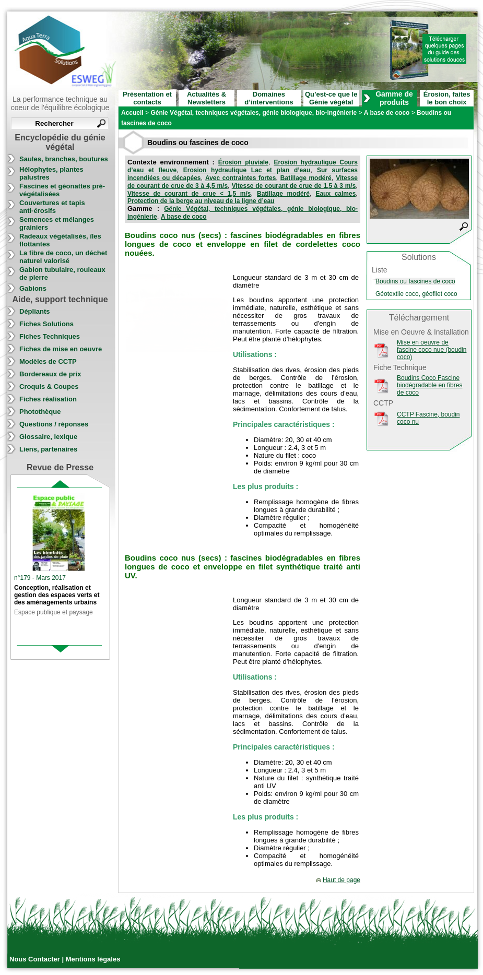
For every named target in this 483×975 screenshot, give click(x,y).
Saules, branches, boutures (63, 159)
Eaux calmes (335, 193)
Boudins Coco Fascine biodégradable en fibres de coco (429, 385)
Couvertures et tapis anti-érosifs (52, 207)
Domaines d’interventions (268, 98)
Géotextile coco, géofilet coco (416, 294)
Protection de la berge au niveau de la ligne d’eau (200, 201)
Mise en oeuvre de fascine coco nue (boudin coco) (431, 350)
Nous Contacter (35, 959)
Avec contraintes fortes (240, 178)
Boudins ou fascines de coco (415, 281)
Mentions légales (93, 959)
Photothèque (40, 411)
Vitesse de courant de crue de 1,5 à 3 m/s (294, 185)
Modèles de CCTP (48, 361)
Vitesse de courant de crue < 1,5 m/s (189, 193)
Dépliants (34, 311)
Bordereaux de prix (50, 374)
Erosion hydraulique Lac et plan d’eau (247, 170)
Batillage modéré (306, 178)
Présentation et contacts (147, 98)
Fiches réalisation (48, 399)
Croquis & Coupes (48, 386)
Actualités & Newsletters (206, 98)
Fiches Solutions (46, 324)
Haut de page (341, 880)
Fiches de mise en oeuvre (60, 349)
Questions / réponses (53, 424)
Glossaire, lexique (48, 437)
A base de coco (184, 216)
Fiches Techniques (49, 336)
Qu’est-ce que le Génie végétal (331, 98)
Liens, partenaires (48, 449)
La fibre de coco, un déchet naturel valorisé (63, 257)
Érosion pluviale (243, 162)
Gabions (32, 288)
